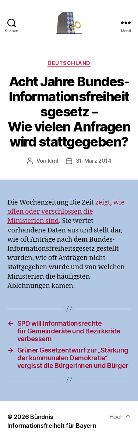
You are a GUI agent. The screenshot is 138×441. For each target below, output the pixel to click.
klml (53, 160)
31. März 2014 (94, 160)
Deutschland (69, 63)
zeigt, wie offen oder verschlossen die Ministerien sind (66, 211)
